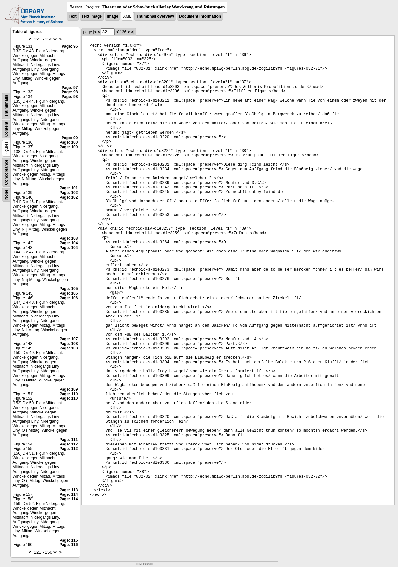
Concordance (6, 172)
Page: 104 (68, 243)
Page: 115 (68, 540)
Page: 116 (68, 545)
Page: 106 (68, 293)
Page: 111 (68, 439)
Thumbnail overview (155, 16)
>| (132, 32)
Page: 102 (68, 192)
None (6, 195)
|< (94, 32)
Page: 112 (68, 444)
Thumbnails (6, 106)
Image (112, 16)
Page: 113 (68, 490)
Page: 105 (68, 288)
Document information (200, 16)
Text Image (91, 16)
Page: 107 (68, 339)
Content (6, 129)
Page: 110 (68, 394)
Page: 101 (68, 188)
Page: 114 (68, 494)
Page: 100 (68, 142)
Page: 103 (68, 238)
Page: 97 (70, 87)
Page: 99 (70, 138)
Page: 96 (70, 46)
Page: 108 (68, 343)
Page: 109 (68, 389)
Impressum (144, 563)
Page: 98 (70, 92)
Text (73, 16)
